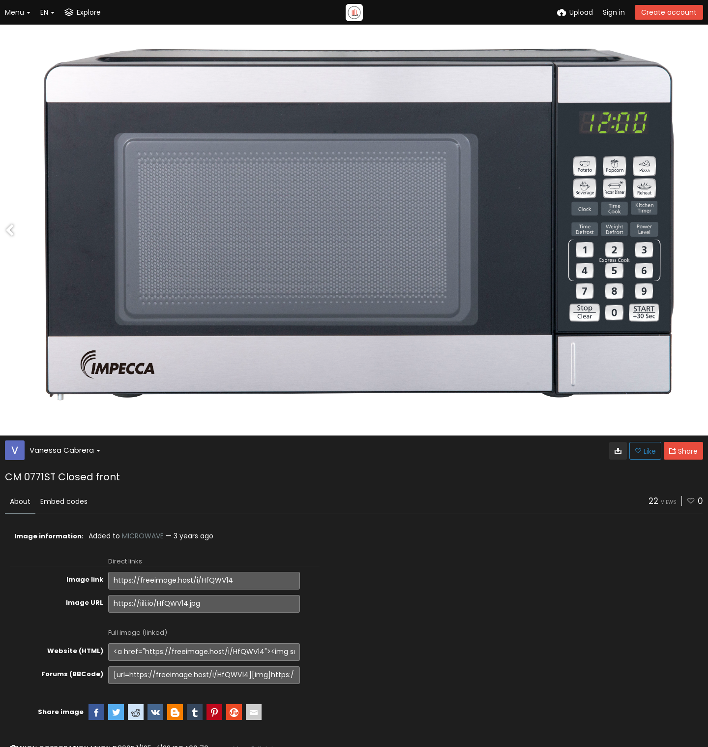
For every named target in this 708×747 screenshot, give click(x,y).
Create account (669, 12)
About (20, 501)
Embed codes (64, 501)
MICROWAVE (143, 536)
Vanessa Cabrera (65, 450)
